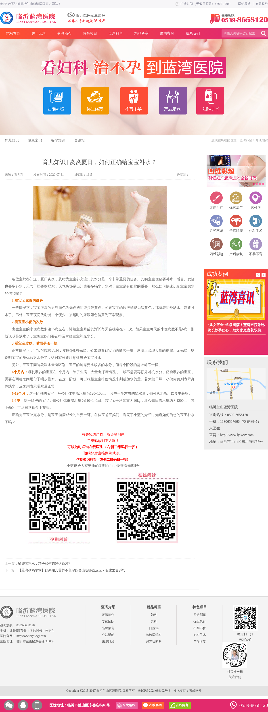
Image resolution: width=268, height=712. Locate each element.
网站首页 (13, 33)
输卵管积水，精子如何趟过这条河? (44, 563)
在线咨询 (155, 705)
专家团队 (108, 621)
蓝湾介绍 (108, 607)
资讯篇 (79, 140)
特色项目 (90, 33)
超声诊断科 (154, 641)
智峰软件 (195, 690)
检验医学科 (154, 635)
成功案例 (167, 33)
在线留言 (182, 705)
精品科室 (141, 33)
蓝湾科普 (116, 33)
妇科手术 (199, 635)
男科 (154, 621)
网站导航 (244, 4)
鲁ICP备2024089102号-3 (154, 690)
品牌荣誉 (108, 628)
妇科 (154, 614)
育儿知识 (11, 140)
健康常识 (35, 140)
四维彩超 (199, 614)
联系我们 (193, 33)
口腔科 (154, 628)
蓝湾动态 (64, 33)
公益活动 (108, 635)
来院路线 (261, 4)
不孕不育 (199, 628)
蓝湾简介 (108, 614)
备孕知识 (58, 140)
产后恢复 (199, 641)
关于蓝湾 (38, 33)
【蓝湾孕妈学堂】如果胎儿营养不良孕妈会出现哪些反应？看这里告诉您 (71, 570)
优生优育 (199, 621)
